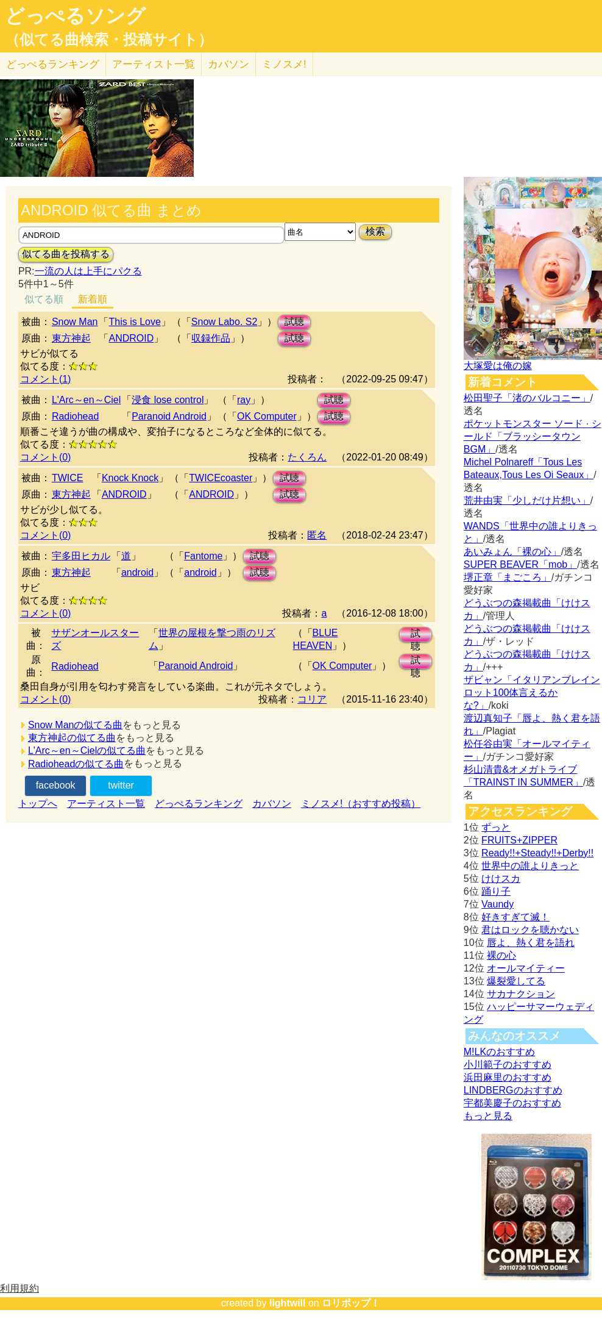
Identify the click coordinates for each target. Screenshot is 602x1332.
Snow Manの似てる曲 (75, 725)
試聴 (294, 322)
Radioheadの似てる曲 (76, 764)
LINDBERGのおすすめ (513, 1090)
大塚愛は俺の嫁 (498, 365)
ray (243, 400)
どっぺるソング (75, 16)
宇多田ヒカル (81, 556)
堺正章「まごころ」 (507, 577)
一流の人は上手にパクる (88, 271)
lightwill (287, 1303)
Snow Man (75, 322)
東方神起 (71, 338)
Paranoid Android (169, 416)
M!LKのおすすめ (499, 1052)
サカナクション (521, 994)
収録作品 (210, 338)
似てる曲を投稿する (66, 254)
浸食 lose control (168, 400)
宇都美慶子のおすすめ (512, 1103)
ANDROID (131, 338)
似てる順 (43, 299)
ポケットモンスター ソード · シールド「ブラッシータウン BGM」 (532, 436)
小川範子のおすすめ (507, 1064)
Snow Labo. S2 (224, 322)
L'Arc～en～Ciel (86, 400)
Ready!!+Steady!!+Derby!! (537, 853)
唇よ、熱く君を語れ (531, 942)
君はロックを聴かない (530, 930)
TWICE (67, 478)
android (137, 572)
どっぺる (52, 64)
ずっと (496, 827)
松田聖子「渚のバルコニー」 (527, 398)
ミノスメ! (284, 64)
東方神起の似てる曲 (72, 737)
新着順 (92, 299)
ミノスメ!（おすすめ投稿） (360, 803)
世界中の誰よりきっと (530, 866)
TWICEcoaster (220, 478)
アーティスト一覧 (106, 803)
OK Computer (267, 416)
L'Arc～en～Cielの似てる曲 (87, 750)
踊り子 (496, 891)
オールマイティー (526, 968)
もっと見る (488, 1116)
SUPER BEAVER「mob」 (520, 564)
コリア (312, 699)
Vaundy (497, 904)
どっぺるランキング (199, 803)
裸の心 (501, 955)
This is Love (134, 322)
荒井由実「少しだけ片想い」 (527, 500)
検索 (375, 231)
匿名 (317, 535)
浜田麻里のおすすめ (507, 1077)
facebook (56, 785)
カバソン (228, 64)
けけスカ (500, 878)
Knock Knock (130, 478)
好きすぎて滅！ (515, 917)
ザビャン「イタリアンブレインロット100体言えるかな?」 (532, 693)
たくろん (307, 457)
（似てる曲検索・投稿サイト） (109, 40)
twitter (121, 785)
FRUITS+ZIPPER (519, 840)
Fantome (203, 556)
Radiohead (75, 416)
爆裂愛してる (516, 981)
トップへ (37, 803)
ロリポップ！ (351, 1303)
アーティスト (153, 64)
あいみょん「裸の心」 (512, 551)
